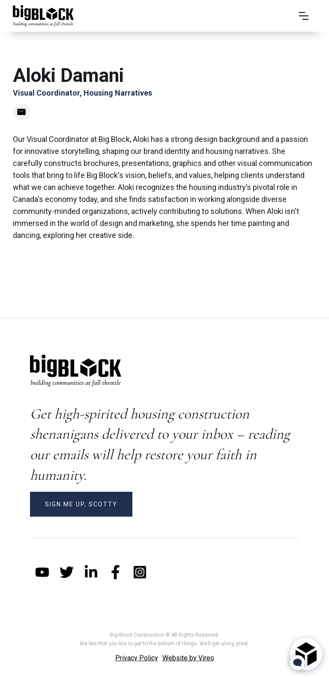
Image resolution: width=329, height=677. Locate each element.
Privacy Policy (136, 658)
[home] (43, 16)
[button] (303, 15)
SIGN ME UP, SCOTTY (81, 504)
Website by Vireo (188, 658)
